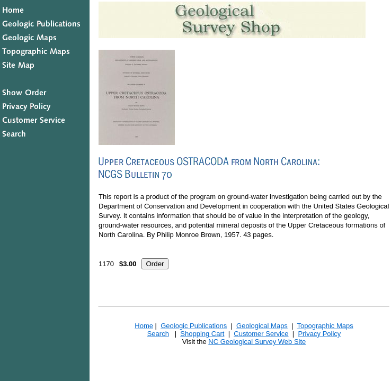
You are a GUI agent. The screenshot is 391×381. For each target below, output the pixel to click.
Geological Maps (262, 326)
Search (158, 334)
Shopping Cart (202, 334)
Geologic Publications (194, 326)
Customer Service (261, 334)
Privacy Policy (319, 334)
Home (144, 326)
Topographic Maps (325, 326)
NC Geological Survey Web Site (257, 342)
